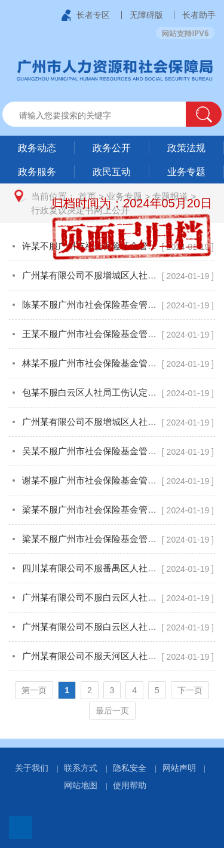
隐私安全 (129, 768)
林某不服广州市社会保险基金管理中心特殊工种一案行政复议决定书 (91, 363)
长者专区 (93, 15)
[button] (204, 114)
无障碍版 (146, 15)
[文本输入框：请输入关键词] (105, 115)
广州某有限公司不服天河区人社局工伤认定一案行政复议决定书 (91, 656)
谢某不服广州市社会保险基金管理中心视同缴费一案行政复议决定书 (91, 480)
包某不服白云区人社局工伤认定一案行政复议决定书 (91, 392)
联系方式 (80, 768)
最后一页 (112, 710)
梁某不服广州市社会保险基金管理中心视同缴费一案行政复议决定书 (91, 539)
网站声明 (179, 768)
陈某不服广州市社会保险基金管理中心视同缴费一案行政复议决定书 (91, 304)
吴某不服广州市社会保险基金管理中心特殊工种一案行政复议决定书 (91, 451)
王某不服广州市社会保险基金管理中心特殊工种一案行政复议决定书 (91, 334)
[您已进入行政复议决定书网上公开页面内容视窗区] (112, 481)
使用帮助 (129, 785)
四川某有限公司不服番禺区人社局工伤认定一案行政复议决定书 (91, 568)
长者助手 (199, 15)
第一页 (34, 690)
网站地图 (80, 785)
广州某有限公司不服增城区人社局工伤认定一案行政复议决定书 (91, 275)
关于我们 (31, 768)
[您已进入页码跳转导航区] (112, 700)
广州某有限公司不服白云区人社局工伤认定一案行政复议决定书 (91, 597)
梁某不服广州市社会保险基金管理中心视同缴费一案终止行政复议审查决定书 (91, 509)
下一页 (189, 690)
